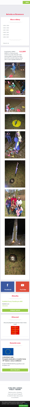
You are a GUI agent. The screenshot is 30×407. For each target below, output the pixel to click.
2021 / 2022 (6, 30)
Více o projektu (15, 370)
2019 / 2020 (6, 34)
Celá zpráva (5, 305)
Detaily (26, 403)
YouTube (23, 290)
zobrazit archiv (15, 310)
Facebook (7, 290)
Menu (26, 2)
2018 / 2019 (6, 37)
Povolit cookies (23, 405)
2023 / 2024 (6, 25)
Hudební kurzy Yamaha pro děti (12, 301)
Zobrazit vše (6, 43)
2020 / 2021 (6, 32)
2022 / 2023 (6, 28)
